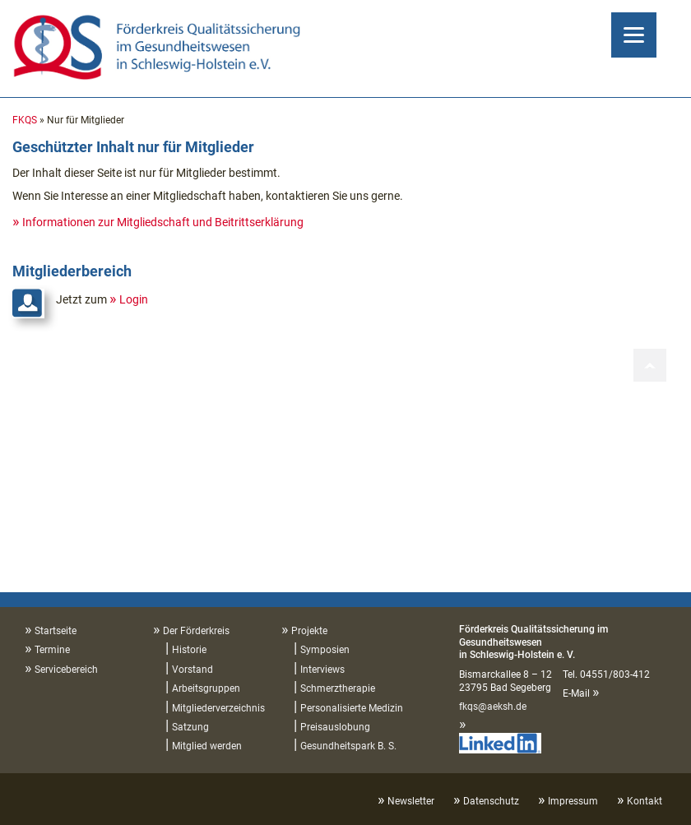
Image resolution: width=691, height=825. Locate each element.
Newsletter (410, 801)
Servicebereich (66, 669)
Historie (189, 650)
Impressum (573, 801)
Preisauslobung (335, 727)
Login (133, 299)
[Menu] (633, 35)
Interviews (322, 669)
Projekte (309, 631)
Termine (52, 650)
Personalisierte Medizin (351, 708)
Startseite (56, 631)
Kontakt (644, 801)
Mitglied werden (207, 746)
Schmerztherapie (337, 688)
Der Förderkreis (196, 631)
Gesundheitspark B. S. (348, 746)
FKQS (24, 120)
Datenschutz (491, 801)
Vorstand (192, 669)
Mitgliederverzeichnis (218, 708)
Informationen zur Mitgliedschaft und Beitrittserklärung (163, 222)
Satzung (190, 727)
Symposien (325, 650)
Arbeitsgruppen (206, 688)
